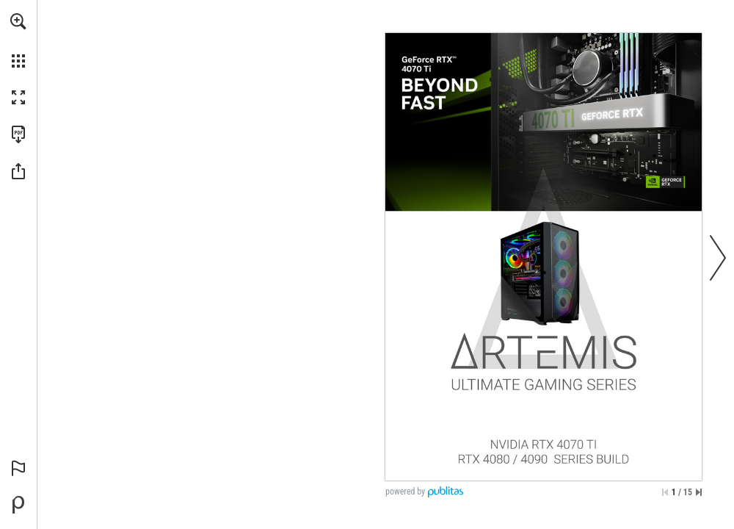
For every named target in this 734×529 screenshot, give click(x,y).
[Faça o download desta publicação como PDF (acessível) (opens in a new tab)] (18, 134)
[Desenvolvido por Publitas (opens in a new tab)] (18, 504)
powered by (405, 491)
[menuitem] (18, 40)
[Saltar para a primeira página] (665, 492)
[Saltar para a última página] (699, 492)
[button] (18, 21)
